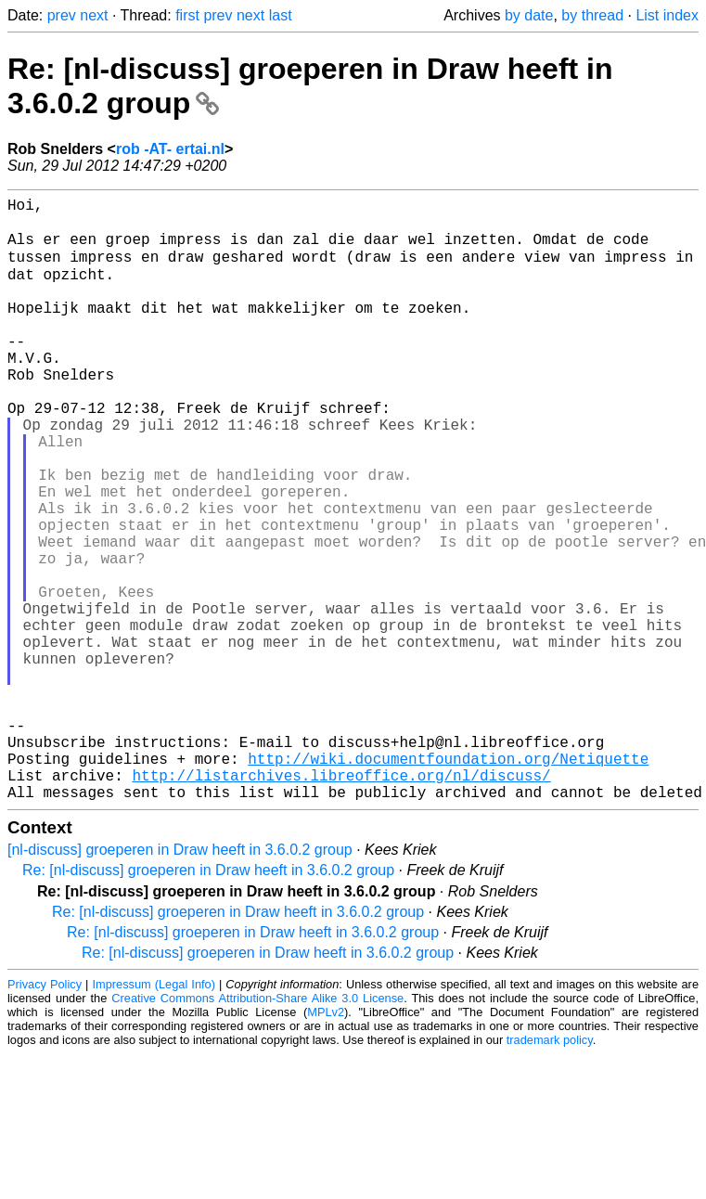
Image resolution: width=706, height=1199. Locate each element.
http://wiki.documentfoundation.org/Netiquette (448, 881)
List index (667, 15)
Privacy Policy (44, 1115)
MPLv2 (325, 1143)
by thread (592, 15)
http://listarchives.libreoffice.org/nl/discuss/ (341, 902)
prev (61, 15)
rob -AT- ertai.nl (170, 149)
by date (529, 15)
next (94, 15)
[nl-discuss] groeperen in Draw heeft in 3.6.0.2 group (180, 980)
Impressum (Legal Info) (153, 1115)
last (280, 15)
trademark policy (550, 1171)
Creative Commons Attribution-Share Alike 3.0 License (257, 1129)
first (187, 15)
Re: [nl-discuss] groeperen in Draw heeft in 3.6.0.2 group (208, 1001)
